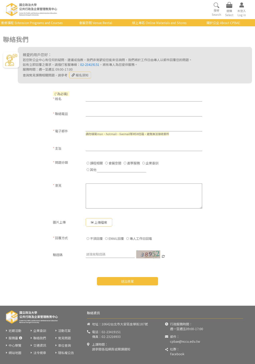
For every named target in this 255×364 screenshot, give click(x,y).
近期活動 (15, 330)
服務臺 (13, 338)
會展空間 (113, 163)
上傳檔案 (99, 222)
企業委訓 (150, 163)
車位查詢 (64, 345)
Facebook (177, 353)
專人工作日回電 (139, 238)
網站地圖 (15, 352)
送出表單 (127, 281)
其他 (91, 169)
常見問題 (64, 338)
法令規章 (39, 352)
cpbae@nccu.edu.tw (185, 341)
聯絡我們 (39, 338)
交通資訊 (39, 345)
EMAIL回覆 (114, 238)
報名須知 (80, 75)
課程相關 (95, 163)
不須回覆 (95, 238)
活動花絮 (64, 330)
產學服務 (132, 163)
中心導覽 (15, 345)
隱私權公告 (66, 352)
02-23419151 (89, 64)
